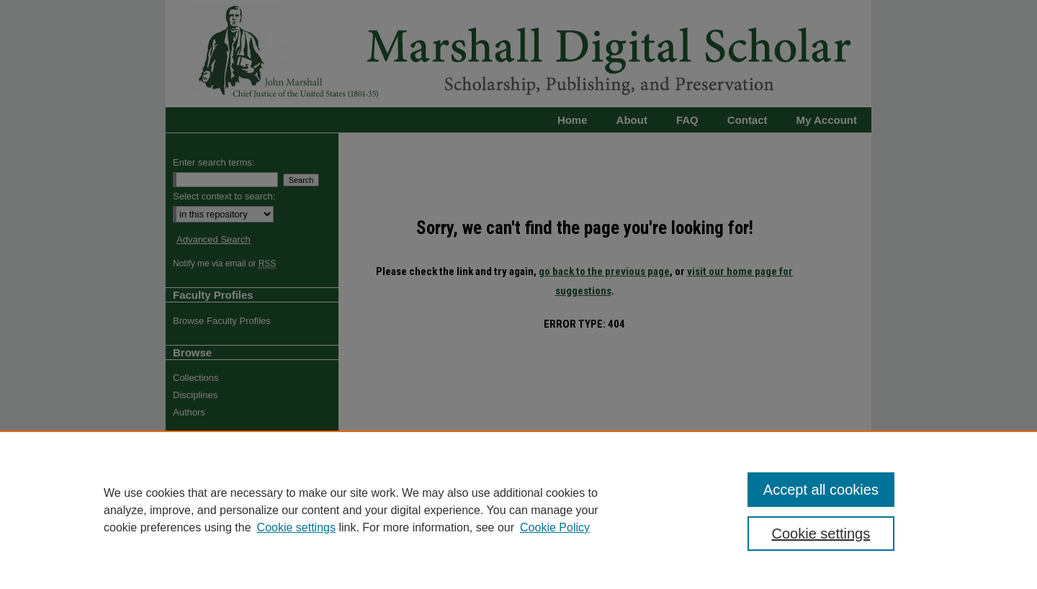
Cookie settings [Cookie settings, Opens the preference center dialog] (821, 533)
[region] (518, 510)
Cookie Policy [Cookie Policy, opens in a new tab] (555, 527)
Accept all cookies (821, 490)
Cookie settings (296, 527)
